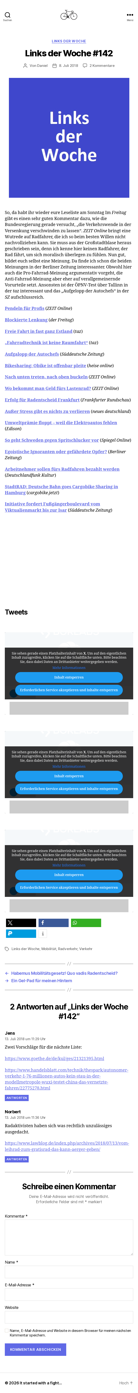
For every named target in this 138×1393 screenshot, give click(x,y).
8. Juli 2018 (68, 65)
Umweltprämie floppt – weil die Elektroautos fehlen (61, 423)
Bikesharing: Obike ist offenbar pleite (45, 366)
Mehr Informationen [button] (69, 668)
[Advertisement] (71, 564)
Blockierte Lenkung (26, 320)
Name (11, 1262)
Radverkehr (67, 948)
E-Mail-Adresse (19, 1285)
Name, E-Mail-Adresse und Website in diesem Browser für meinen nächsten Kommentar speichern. (70, 1333)
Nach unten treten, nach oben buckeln (46, 377)
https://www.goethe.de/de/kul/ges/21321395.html (54, 1059)
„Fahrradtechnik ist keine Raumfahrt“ (46, 343)
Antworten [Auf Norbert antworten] (17, 1159)
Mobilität (48, 948)
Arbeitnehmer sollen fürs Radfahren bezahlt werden (62, 469)
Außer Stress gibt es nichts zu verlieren (47, 411)
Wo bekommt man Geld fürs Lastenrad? (48, 388)
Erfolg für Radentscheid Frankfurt (42, 400)
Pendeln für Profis (24, 308)
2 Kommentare (102, 65)
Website (12, 1308)
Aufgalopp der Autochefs (32, 354)
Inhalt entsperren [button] (69, 677)
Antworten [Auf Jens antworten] (17, 1098)
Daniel (42, 65)
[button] (21, 923)
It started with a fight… (41, 1383)
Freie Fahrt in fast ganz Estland (38, 331)
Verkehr (85, 948)
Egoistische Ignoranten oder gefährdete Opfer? (56, 452)
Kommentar (16, 1216)
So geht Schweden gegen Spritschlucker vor (52, 440)
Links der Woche (69, 41)
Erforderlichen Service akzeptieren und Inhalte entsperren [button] (69, 690)
